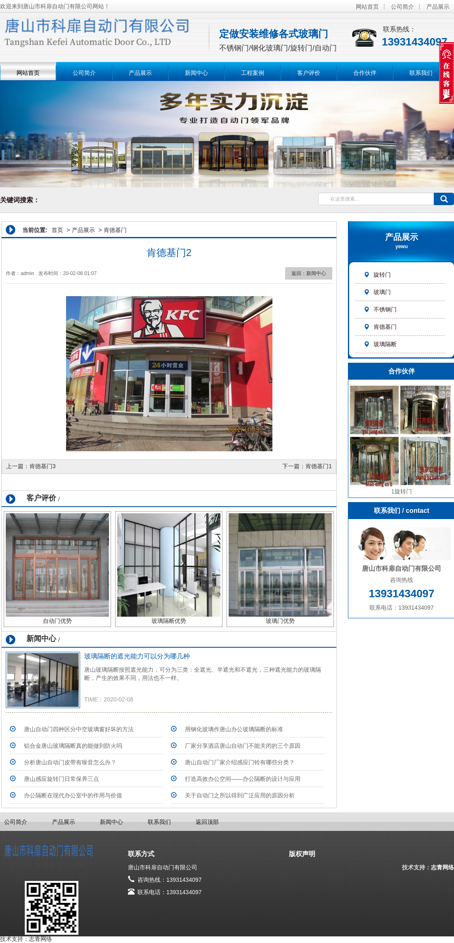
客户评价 (308, 72)
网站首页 (367, 6)
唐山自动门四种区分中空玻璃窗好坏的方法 (79, 729)
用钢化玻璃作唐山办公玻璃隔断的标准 (234, 729)
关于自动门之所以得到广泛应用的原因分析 (240, 795)
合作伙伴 (364, 72)
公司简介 (402, 6)
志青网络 (442, 867)
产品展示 (437, 6)
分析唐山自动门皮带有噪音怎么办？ (70, 762)
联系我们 (421, 72)
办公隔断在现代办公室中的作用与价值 (73, 795)
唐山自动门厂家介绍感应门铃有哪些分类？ (240, 762)
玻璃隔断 (380, 344)
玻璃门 (377, 292)
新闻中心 (196, 72)
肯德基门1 (318, 466)
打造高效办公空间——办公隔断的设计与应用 (242, 778)
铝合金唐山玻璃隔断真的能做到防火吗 (73, 745)
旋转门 (377, 274)
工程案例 (252, 72)
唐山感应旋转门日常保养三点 (61, 778)
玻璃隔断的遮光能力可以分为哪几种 (137, 656)
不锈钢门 (380, 309)
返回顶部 (207, 822)
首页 (57, 230)
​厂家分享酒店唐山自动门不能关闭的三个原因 (242, 745)
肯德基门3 (42, 466)
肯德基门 (380, 326)
